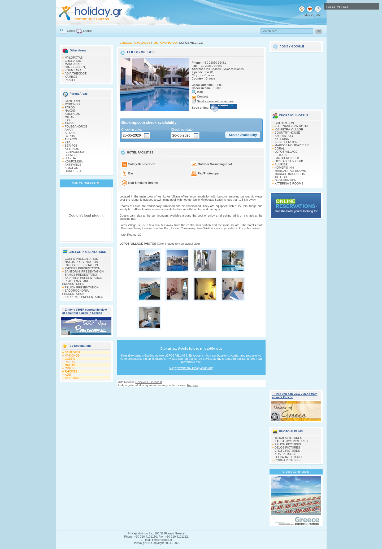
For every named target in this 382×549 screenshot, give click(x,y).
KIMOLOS (71, 167)
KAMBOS (71, 76)
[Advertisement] (191, 392)
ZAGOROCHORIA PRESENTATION (75, 292)
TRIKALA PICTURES (288, 438)
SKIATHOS (72, 377)
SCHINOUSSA (74, 151)
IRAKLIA (70, 158)
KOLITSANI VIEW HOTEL (292, 126)
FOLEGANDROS (76, 126)
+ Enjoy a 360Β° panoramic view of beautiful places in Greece (84, 311)
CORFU (70, 358)
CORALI (280, 148)
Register (192, 385)
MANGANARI (74, 63)
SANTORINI (73, 101)
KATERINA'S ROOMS (289, 183)
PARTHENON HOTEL (289, 158)
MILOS (69, 116)
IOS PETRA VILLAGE (289, 129)
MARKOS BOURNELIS (290, 173)
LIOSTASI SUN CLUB (289, 161)
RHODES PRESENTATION (82, 268)
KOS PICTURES (285, 453)
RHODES (71, 371)
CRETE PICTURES (287, 450)
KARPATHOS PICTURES (291, 441)
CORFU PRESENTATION (81, 258)
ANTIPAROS (72, 164)
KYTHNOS (72, 148)
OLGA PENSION (286, 180)
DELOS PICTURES (287, 447)
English (88, 30)
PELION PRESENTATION (81, 287)
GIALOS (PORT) (75, 67)
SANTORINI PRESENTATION (84, 271)
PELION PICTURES (288, 444)
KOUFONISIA (74, 161)
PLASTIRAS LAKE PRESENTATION (75, 282)
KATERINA (282, 138)
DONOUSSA (73, 171)
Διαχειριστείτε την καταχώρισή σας (191, 368)
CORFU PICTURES (288, 460)
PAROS (70, 107)
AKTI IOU (280, 177)
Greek (71, 30)
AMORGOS (72, 113)
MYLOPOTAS (74, 57)
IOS (67, 120)
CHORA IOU (73, 60)
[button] (242, 134)
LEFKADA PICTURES (289, 457)
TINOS (69, 123)
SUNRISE (281, 164)
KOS (68, 374)
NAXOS (70, 110)
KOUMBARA (73, 70)
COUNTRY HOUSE (287, 132)
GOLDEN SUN (284, 123)
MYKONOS (72, 104)
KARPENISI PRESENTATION (84, 296)
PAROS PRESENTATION (81, 265)
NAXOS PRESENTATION (81, 261)
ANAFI (68, 129)
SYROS (70, 136)
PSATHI (70, 79)
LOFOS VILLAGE (286, 151)
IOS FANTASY (284, 135)
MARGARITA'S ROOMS (290, 170)
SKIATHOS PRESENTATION (83, 277)
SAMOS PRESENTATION (81, 274)
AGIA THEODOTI (75, 73)
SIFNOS (70, 132)
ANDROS (70, 139)
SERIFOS (71, 145)
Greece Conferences (296, 471)
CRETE (70, 368)
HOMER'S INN (284, 167)
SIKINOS (71, 155)
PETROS (280, 154)
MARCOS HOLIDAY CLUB (292, 145)
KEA (68, 142)
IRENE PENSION (286, 142)
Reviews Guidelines (148, 382)
